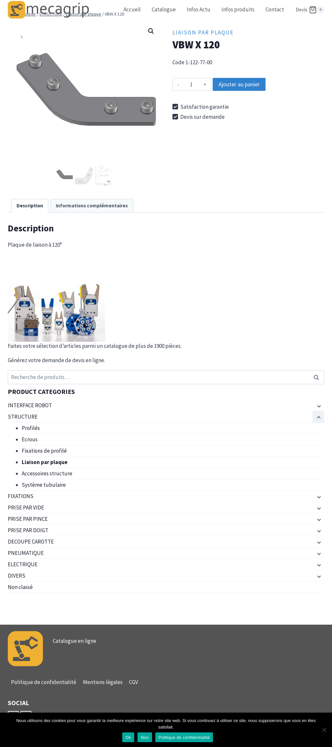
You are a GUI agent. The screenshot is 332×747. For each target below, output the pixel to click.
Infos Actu (198, 9)
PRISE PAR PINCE (28, 518)
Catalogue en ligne (74, 640)
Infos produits (238, 9)
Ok (128, 737)
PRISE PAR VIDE (26, 507)
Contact (275, 9)
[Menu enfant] (318, 405)
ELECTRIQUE (23, 564)
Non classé (20, 587)
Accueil (132, 9)
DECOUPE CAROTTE (31, 541)
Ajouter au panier (239, 84)
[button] (151, 31)
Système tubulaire (44, 484)
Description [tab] (30, 205)
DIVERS (16, 575)
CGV (133, 682)
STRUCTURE (23, 416)
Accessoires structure (47, 473)
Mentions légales (103, 682)
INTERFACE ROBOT (30, 405)
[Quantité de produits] (191, 84)
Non (145, 737)
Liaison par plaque (203, 32)
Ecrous (30, 439)
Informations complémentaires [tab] (92, 205)
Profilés (31, 428)
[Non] (324, 730)
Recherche (318, 377)
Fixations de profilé (44, 450)
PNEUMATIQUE (26, 553)
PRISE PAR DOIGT (28, 530)
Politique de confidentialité (43, 682)
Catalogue (164, 9)
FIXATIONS (20, 496)
